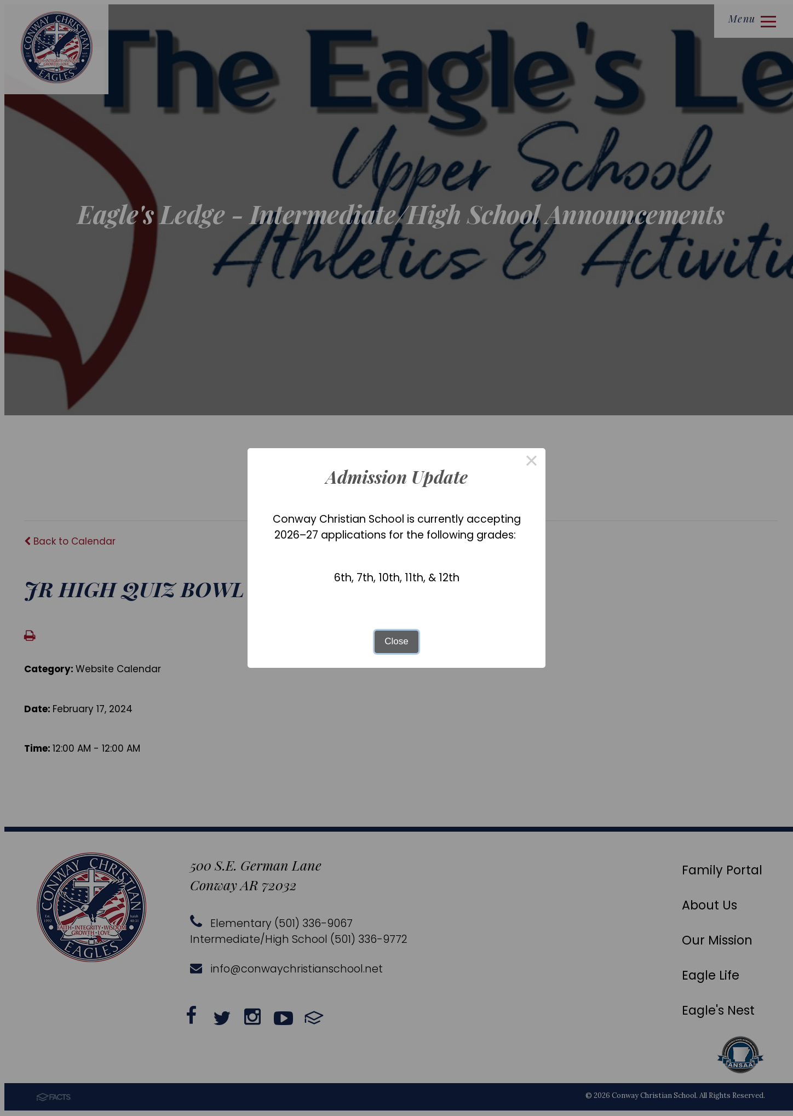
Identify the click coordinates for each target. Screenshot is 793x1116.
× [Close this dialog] (532, 462)
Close (396, 641)
